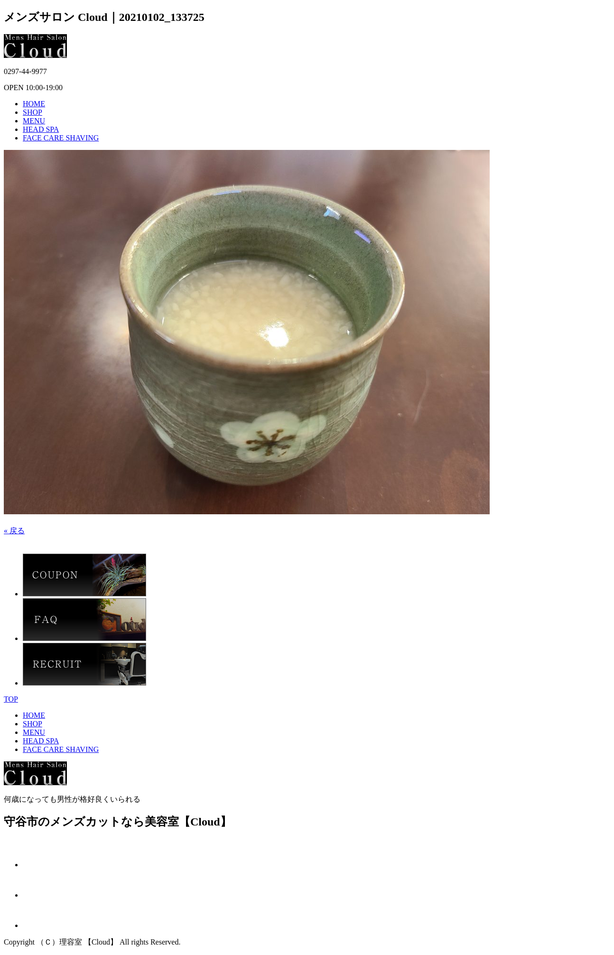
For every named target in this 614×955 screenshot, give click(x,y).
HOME (34, 104)
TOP (11, 699)
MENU (34, 121)
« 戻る (14, 531)
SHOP (32, 112)
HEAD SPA (41, 129)
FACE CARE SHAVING (61, 138)
